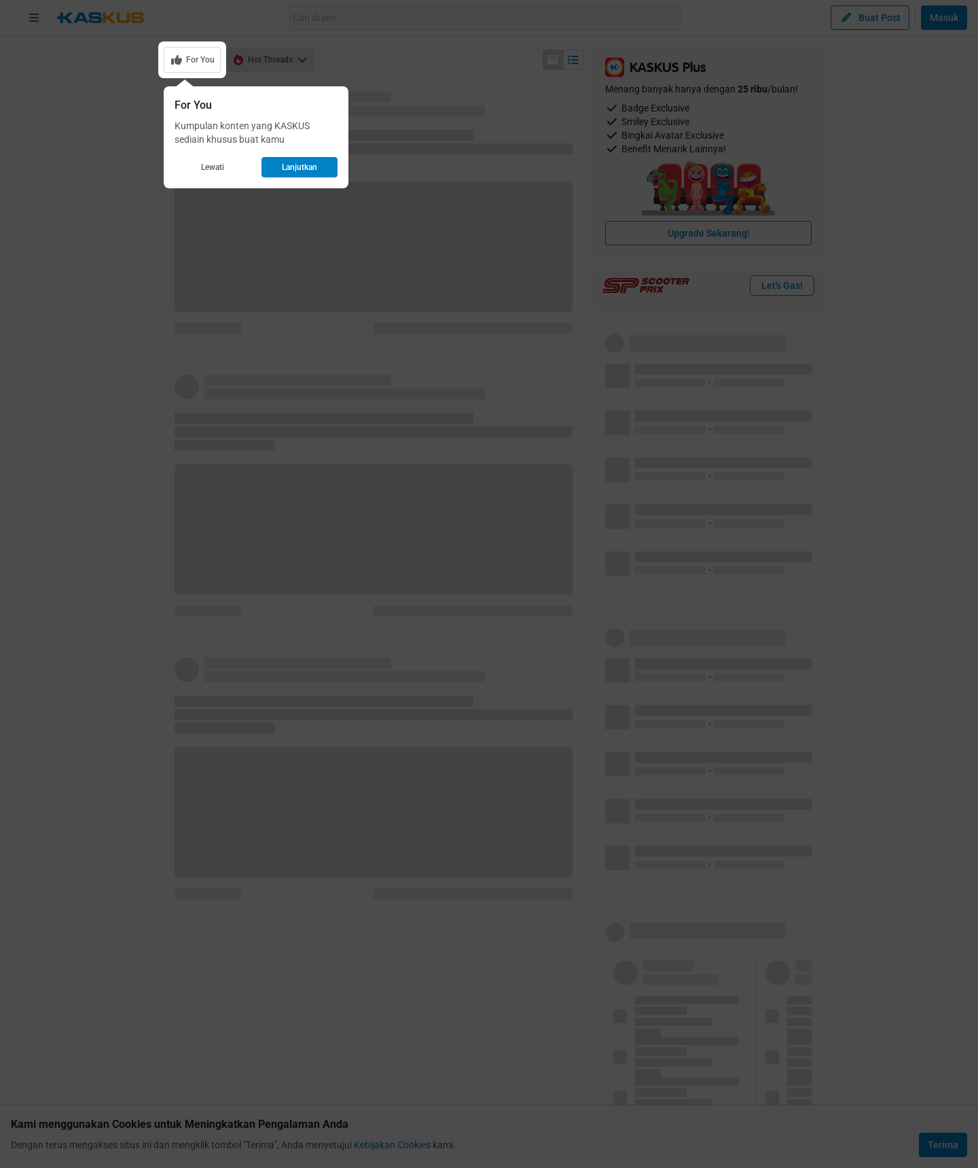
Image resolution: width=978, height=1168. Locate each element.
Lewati (212, 167)
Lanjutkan (299, 167)
